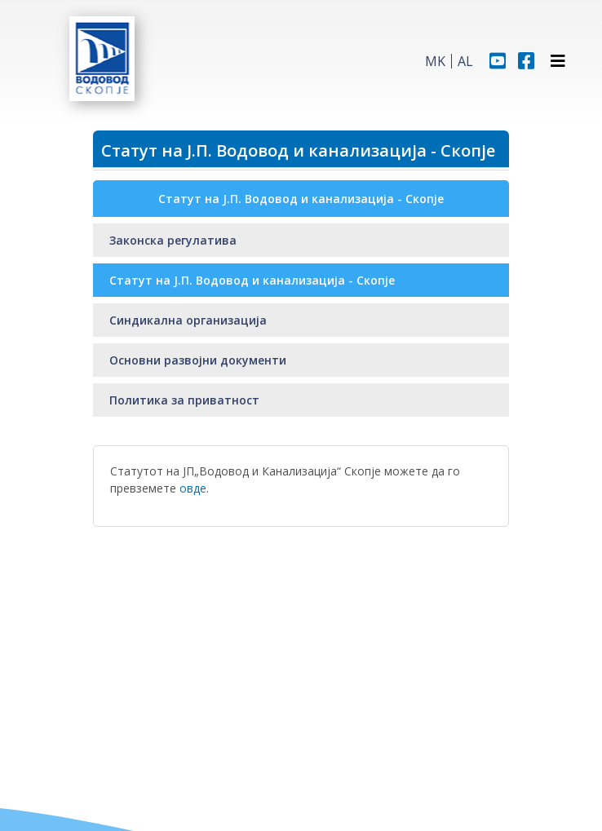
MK (435, 61)
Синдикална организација (188, 320)
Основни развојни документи (197, 360)
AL (465, 61)
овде (192, 488)
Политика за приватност (184, 400)
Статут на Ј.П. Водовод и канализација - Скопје (252, 280)
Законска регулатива (173, 240)
